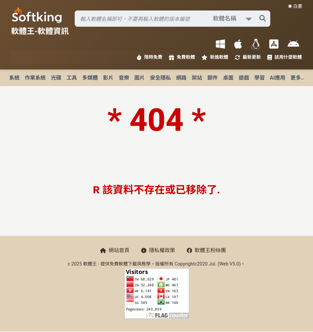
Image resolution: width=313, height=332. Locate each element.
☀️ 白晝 (295, 6)
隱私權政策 (158, 250)
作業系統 (35, 78)
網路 (181, 78)
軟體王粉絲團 (206, 250)
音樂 (124, 78)
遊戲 (244, 78)
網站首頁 (114, 250)
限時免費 (149, 57)
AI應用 (277, 78)
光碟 (56, 78)
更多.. (297, 78)
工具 (72, 78)
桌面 (228, 78)
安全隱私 (160, 78)
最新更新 (248, 57)
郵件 (212, 78)
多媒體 (90, 78)
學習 (259, 78)
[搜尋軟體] (172, 18)
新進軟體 (214, 57)
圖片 (139, 78)
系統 (14, 78)
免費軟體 (182, 57)
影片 (108, 78)
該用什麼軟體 (284, 57)
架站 (197, 78)
